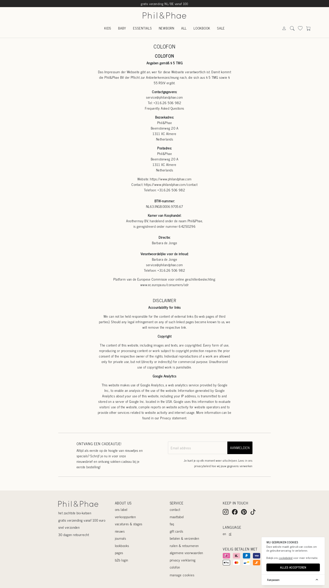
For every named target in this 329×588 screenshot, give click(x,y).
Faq (172, 524)
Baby (122, 28)
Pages (119, 552)
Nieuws (120, 531)
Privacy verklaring (183, 560)
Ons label (121, 509)
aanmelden (239, 447)
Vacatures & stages (128, 524)
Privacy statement (173, 418)
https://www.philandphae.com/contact (171, 184)
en (224, 534)
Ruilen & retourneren (184, 545)
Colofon (175, 567)
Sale (221, 28)
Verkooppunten (125, 517)
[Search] (284, 28)
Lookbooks (122, 545)
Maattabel (177, 517)
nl (230, 534)
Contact (175, 509)
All (184, 28)
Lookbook (202, 28)
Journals (120, 538)
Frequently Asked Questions (164, 108)
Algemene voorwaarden (186, 552)
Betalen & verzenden (184, 538)
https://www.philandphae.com (170, 179)
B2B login (121, 560)
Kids (107, 28)
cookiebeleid (285, 557)
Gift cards (176, 531)
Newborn (166, 28)
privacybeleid (202, 465)
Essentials (142, 28)
